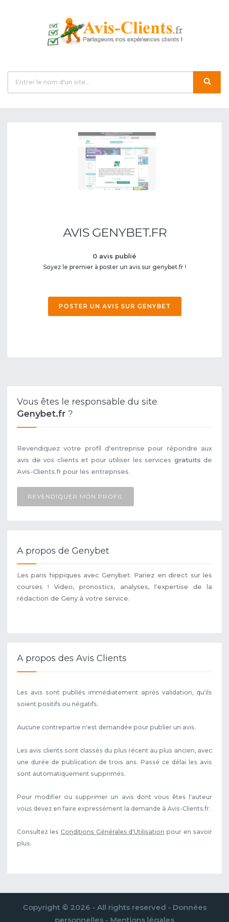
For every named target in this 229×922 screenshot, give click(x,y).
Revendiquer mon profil (75, 496)
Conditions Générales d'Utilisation (113, 831)
